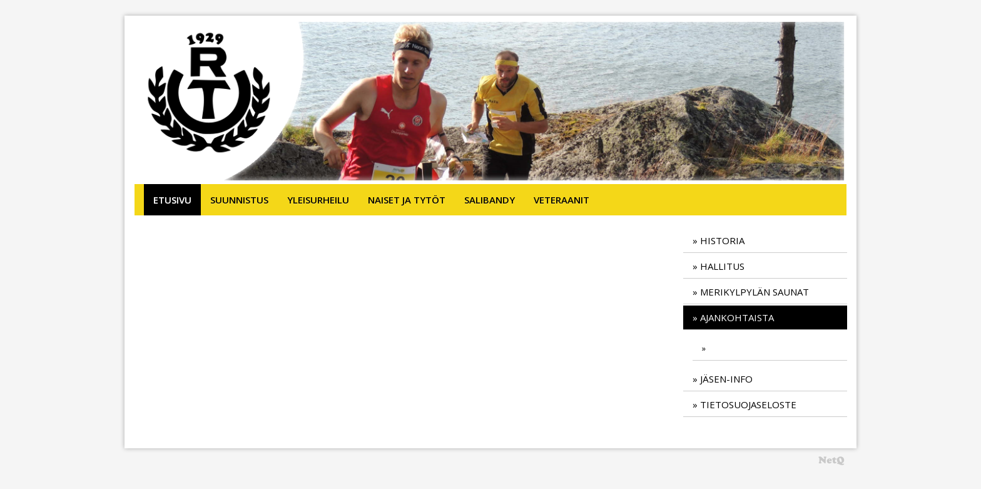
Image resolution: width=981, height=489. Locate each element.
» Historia (719, 240)
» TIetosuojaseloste (744, 404)
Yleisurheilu (318, 199)
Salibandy (489, 199)
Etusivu (172, 199)
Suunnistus (239, 199)
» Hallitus (719, 266)
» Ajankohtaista (733, 317)
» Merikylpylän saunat (751, 292)
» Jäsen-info (723, 379)
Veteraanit (561, 199)
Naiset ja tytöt (406, 199)
